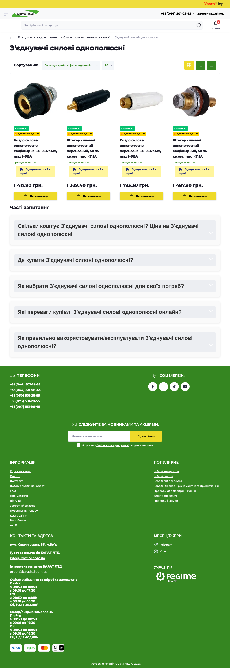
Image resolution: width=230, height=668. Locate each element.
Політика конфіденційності (112, 445)
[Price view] (211, 65)
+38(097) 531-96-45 (25, 407)
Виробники (18, 520)
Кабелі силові (163, 476)
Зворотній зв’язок (22, 505)
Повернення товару (24, 510)
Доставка (16, 481)
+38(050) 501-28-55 (25, 395)
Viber (163, 551)
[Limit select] (108, 65)
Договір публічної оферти (28, 486)
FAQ (13, 491)
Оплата (15, 476)
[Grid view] (189, 65)
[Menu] (6, 13)
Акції (13, 525)
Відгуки (15, 500)
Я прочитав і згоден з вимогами (117, 445)
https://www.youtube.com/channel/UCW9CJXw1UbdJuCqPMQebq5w (185, 386)
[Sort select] (71, 65)
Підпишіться (146, 436)
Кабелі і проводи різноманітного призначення (186, 486)
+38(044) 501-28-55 (25, 384)
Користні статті (20, 471)
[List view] (200, 65)
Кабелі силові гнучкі (168, 481)
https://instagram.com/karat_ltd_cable (163, 386)
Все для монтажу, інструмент (38, 37)
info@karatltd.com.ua (27, 558)
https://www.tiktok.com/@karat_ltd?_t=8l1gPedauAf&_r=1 (174, 386)
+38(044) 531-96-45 (25, 390)
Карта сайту (18, 515)
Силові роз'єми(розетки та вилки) (86, 37)
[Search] (199, 25)
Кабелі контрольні (166, 471)
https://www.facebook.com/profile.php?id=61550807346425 (153, 386)
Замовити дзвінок (210, 13)
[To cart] (35, 196)
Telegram (166, 544)
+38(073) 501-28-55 (25, 401)
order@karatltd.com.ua (28, 572)
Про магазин (19, 495)
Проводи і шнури (166, 500)
